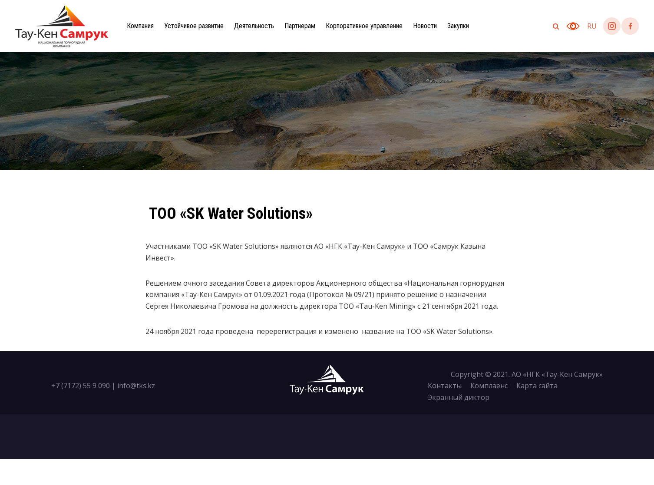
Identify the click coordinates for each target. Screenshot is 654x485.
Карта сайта (537, 385)
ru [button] (592, 26)
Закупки (458, 26)
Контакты (445, 385)
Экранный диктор (458, 397)
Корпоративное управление (364, 26)
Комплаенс (489, 385)
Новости (425, 26)
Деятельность (254, 26)
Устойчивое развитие (194, 26)
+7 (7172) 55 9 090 (80, 385)
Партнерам (299, 26)
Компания (140, 26)
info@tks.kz (136, 385)
